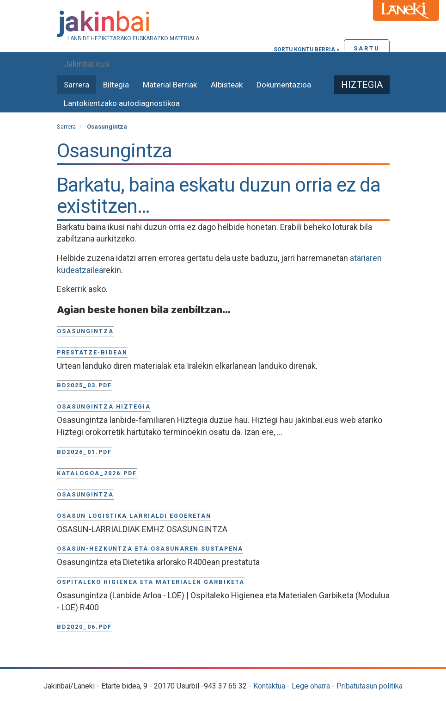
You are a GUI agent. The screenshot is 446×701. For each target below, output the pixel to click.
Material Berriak (170, 84)
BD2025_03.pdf (84, 385)
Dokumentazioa (284, 84)
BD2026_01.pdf (84, 451)
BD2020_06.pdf (84, 626)
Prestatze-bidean (92, 352)
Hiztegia (362, 84)
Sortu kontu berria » (306, 49)
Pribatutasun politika (369, 686)
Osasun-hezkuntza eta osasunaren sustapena (150, 548)
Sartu (367, 48)
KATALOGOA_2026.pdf (97, 473)
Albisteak (227, 84)
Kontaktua (269, 686)
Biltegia (116, 84)
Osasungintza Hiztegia (104, 406)
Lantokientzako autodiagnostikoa (122, 103)
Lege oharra (311, 686)
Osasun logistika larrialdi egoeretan (134, 515)
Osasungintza (85, 331)
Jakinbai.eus (87, 63)
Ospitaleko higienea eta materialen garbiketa (150, 581)
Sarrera (76, 84)
